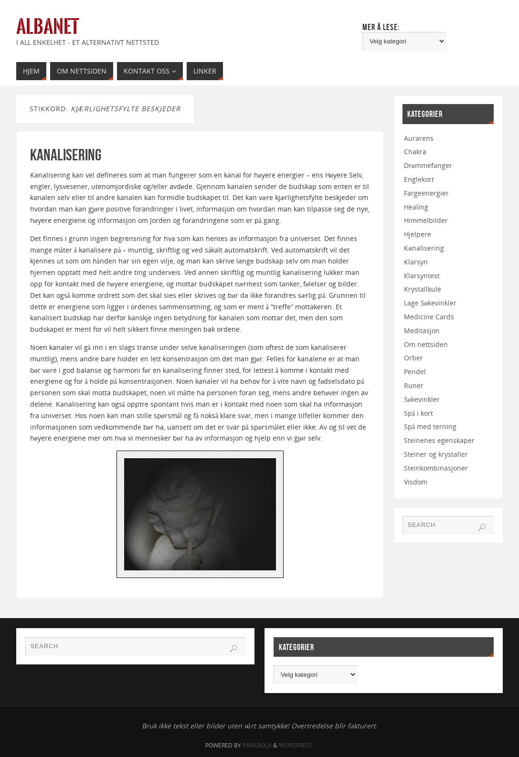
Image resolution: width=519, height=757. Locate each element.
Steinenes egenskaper (439, 440)
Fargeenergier (426, 193)
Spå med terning (430, 426)
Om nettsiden (426, 344)
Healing (416, 206)
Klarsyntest (422, 275)
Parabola (257, 745)
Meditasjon (422, 330)
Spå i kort (418, 413)
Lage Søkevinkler (430, 302)
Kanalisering (65, 155)
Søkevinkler (422, 399)
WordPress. (296, 745)
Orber (413, 357)
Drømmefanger (428, 165)
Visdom (415, 481)
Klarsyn (416, 261)
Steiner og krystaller (436, 454)
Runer (414, 385)
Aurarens (419, 138)
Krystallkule (422, 289)
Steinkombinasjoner (436, 468)
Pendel (415, 371)
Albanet (47, 26)
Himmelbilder (426, 220)
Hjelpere (417, 234)
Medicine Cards (429, 316)
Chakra (415, 151)
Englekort (419, 179)
